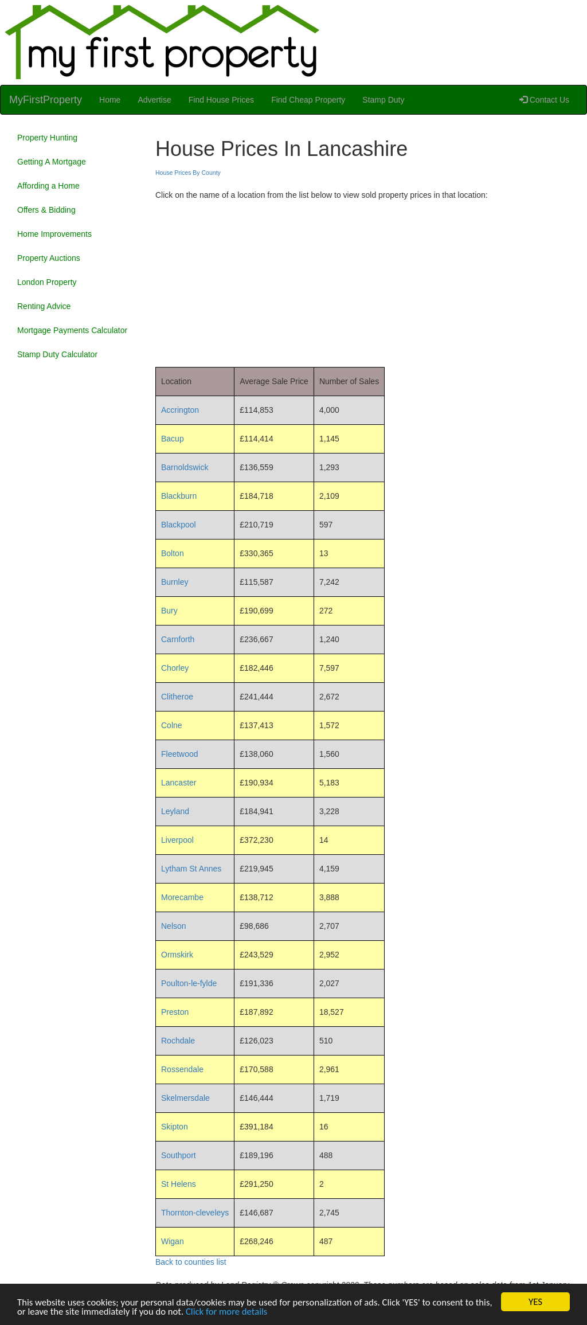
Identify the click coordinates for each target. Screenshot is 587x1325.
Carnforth (177, 639)
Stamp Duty (383, 99)
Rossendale (182, 1069)
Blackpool (178, 524)
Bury (169, 610)
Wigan (172, 1241)
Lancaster (178, 782)
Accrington (180, 410)
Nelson (173, 926)
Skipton (174, 1126)
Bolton (172, 553)
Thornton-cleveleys (195, 1212)
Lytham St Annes (191, 868)
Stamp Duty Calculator (57, 354)
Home (109, 99)
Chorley (175, 668)
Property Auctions (48, 258)
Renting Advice (44, 306)
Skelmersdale (185, 1098)
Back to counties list (190, 1262)
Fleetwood (179, 754)
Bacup (172, 438)
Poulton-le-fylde (189, 983)
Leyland (175, 811)
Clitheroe (177, 696)
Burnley (174, 582)
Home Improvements (54, 234)
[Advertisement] (366, 281)
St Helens (178, 1184)
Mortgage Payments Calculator (72, 330)
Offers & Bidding (46, 209)
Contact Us (544, 99)
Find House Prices (221, 99)
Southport (178, 1155)
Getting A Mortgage (51, 161)
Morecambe (182, 897)
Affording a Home (48, 185)
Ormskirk (177, 954)
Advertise (154, 99)
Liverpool (177, 840)
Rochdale (178, 1040)
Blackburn (179, 496)
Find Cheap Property (308, 99)
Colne (171, 725)
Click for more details (249, 1313)
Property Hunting (47, 137)
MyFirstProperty (45, 99)
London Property (47, 282)
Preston (175, 1012)
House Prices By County (188, 172)
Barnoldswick (184, 467)
